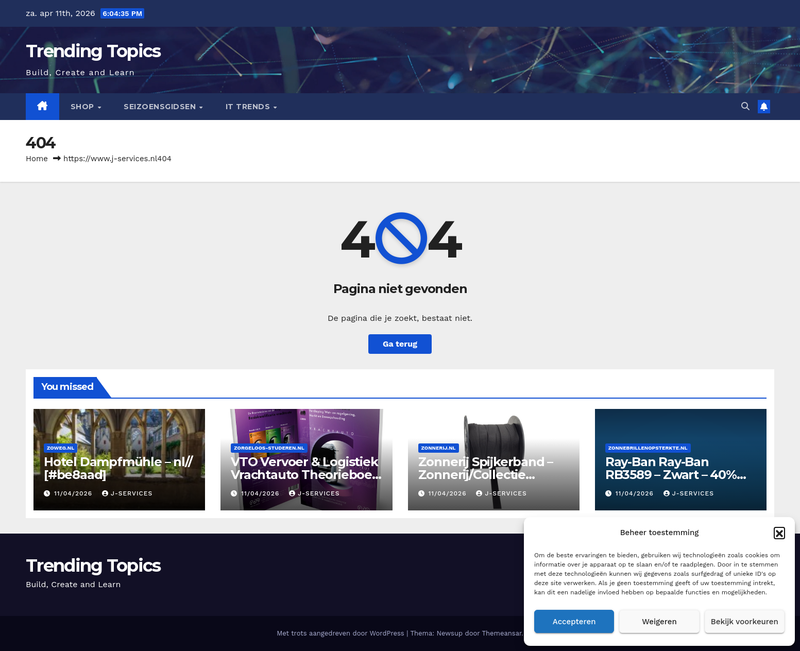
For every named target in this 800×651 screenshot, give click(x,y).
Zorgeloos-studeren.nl (269, 448)
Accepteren (574, 621)
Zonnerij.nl (438, 448)
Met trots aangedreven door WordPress (341, 633)
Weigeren (659, 621)
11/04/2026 (74, 493)
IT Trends (249, 106)
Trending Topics (93, 51)
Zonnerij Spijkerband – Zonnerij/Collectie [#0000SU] (485, 474)
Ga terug (400, 344)
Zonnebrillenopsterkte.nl (648, 448)
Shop (84, 106)
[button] (779, 532)
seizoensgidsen (161, 106)
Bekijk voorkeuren (744, 621)
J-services (127, 493)
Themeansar (501, 633)
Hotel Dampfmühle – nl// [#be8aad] (118, 468)
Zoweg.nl (60, 448)
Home (37, 158)
